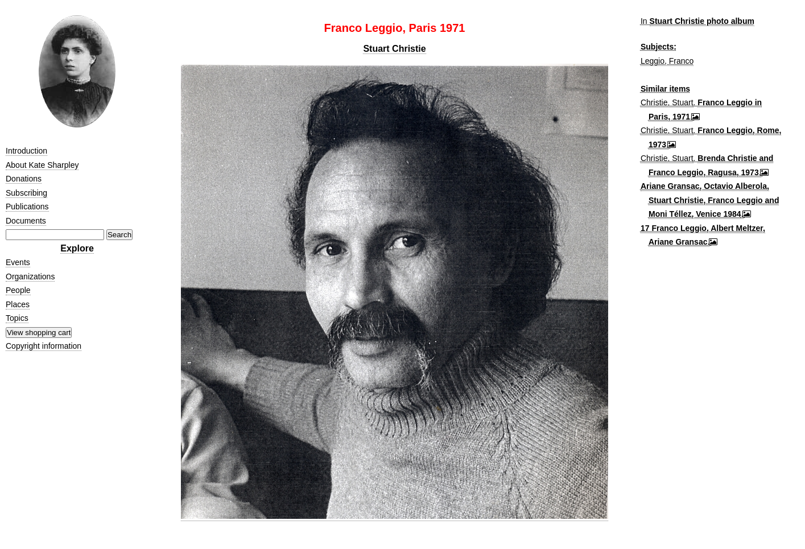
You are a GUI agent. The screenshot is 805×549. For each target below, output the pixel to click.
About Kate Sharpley (42, 165)
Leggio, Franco (667, 60)
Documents (26, 220)
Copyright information (43, 345)
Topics (17, 318)
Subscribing (26, 192)
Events (18, 262)
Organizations (30, 276)
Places (18, 304)
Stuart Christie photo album (702, 21)
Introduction (26, 150)
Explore (77, 248)
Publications (27, 206)
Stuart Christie (394, 48)
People (18, 290)
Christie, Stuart (667, 102)
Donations (24, 178)
